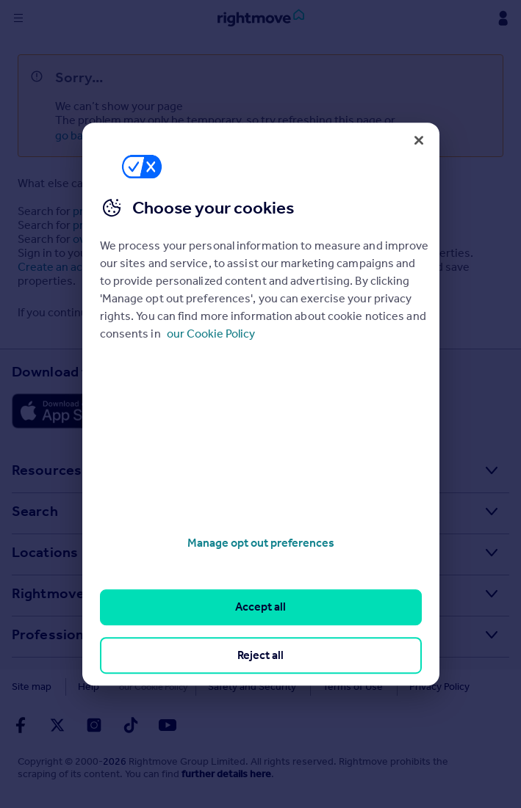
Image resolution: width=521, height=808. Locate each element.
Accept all (260, 607)
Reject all (260, 655)
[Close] (419, 140)
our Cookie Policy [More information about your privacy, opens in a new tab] (211, 334)
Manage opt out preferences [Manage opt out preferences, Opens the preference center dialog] (260, 543)
